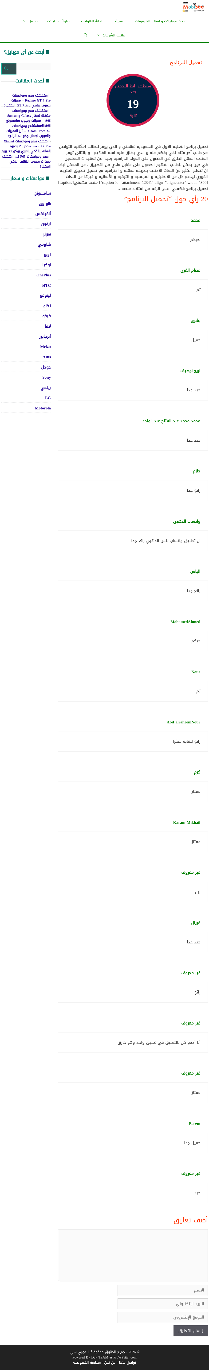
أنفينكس (43, 213)
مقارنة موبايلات (59, 21)
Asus (47, 357)
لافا (48, 326)
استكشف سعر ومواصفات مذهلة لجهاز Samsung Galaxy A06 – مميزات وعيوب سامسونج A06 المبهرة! (28, 118)
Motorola (43, 408)
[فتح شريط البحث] (85, 35)
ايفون (46, 224)
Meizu (45, 346)
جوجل (46, 367)
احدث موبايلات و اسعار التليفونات (160, 21)
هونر (47, 234)
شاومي (44, 244)
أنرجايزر (45, 336)
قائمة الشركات (108, 35)
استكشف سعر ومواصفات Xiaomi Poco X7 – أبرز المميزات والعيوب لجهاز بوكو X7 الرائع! (28, 131)
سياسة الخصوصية (87, 1362)
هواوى (45, 203)
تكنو (47, 306)
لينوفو (45, 295)
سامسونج (42, 193)
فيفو (46, 316)
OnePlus (43, 275)
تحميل (28, 21)
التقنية (120, 21)
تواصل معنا (127, 1362)
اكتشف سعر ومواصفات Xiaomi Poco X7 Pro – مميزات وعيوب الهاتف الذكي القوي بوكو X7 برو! (26, 146)
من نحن (109, 1362)
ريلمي (45, 387)
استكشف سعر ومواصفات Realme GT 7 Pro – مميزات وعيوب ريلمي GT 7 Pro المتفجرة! (27, 100)
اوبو (47, 254)
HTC (46, 285)
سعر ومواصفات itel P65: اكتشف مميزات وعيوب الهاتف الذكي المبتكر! (26, 161)
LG (48, 397)
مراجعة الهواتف (93, 21)
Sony (46, 377)
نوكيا (46, 265)
